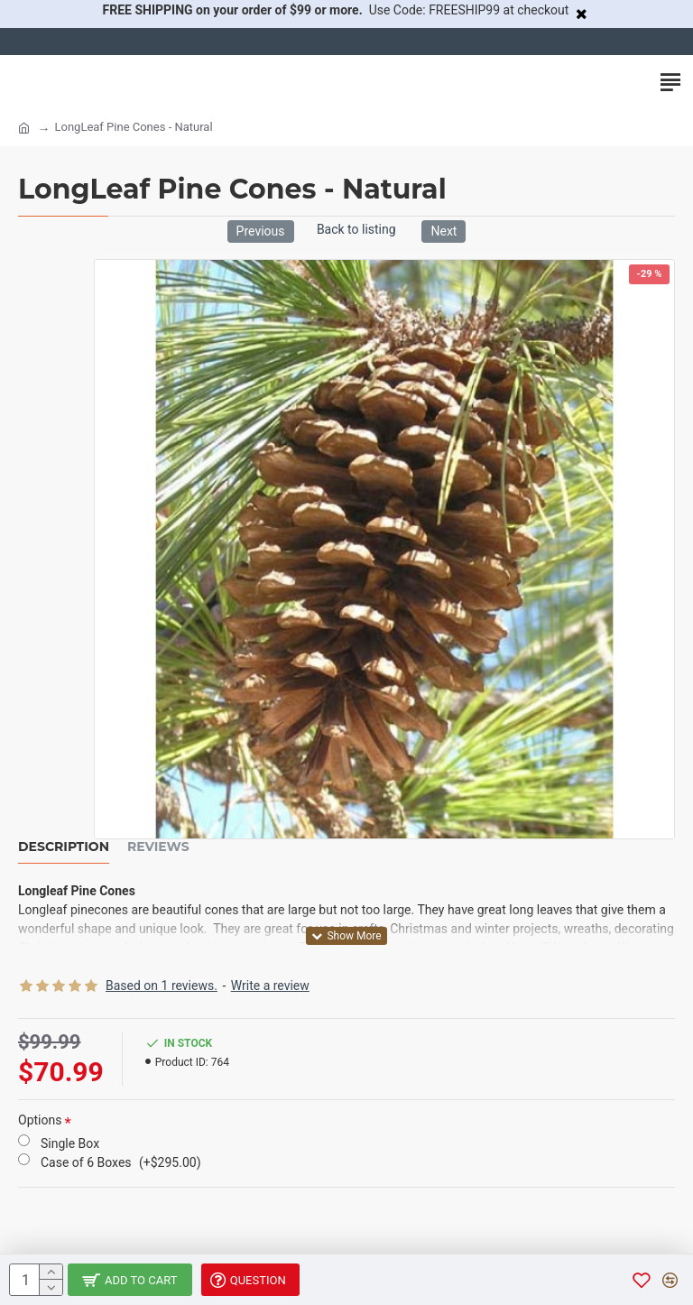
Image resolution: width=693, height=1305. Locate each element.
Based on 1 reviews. (161, 985)
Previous (260, 231)
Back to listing (356, 229)
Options (39, 1120)
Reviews (158, 847)
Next (443, 231)
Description (63, 847)
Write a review (270, 985)
